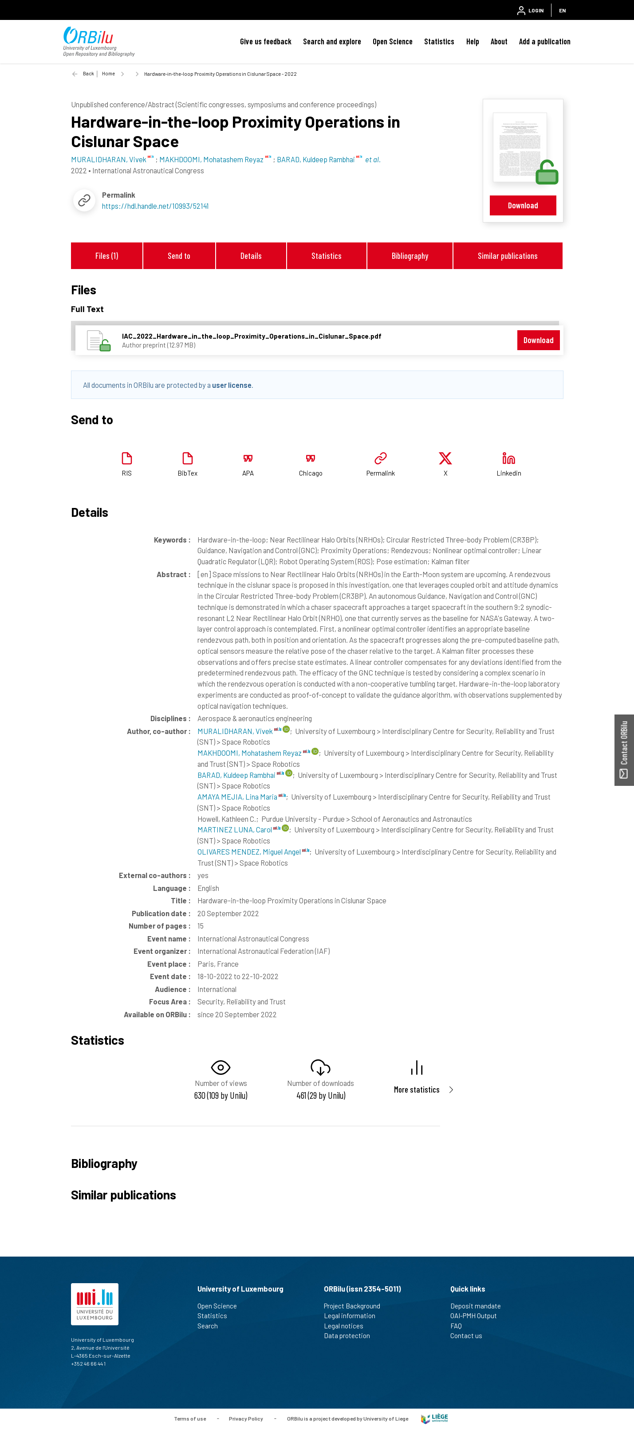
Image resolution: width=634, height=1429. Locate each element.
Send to (179, 255)
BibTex (187, 473)
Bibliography (410, 255)
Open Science (393, 41)
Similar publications (508, 255)
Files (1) (106, 255)
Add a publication (545, 41)
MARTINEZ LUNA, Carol (238, 829)
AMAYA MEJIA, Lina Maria (241, 796)
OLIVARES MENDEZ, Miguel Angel (253, 851)
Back (88, 73)
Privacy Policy (246, 1418)
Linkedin (508, 473)
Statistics (439, 41)
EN (562, 10)
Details (251, 255)
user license (232, 384)
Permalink (380, 473)
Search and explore (332, 41)
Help (472, 41)
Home (108, 73)
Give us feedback (265, 41)
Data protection (351, 1335)
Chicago (311, 473)
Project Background (356, 1306)
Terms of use (190, 1418)
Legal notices (347, 1326)
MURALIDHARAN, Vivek (239, 730)
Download (523, 205)
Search (211, 1326)
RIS (127, 473)
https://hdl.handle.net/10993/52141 (155, 205)
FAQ (459, 1326)
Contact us (470, 1335)
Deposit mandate (479, 1306)
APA (248, 473)
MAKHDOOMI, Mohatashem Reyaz (253, 752)
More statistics (417, 1089)
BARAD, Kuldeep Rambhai (240, 774)
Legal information (353, 1316)
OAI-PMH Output (477, 1316)
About (499, 41)
